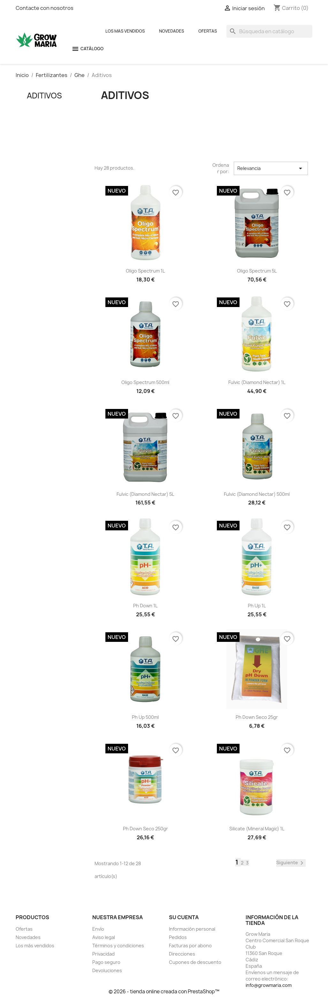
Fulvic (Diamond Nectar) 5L (145, 494)
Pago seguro (106, 962)
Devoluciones (107, 970)
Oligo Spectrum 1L (145, 271)
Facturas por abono (190, 945)
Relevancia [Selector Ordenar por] (270, 168)
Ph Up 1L (257, 606)
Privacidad (103, 954)
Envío (98, 929)
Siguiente (291, 863)
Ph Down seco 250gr (145, 829)
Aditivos (44, 95)
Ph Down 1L (145, 606)
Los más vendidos (35, 945)
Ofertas (207, 31)
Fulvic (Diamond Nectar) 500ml (257, 494)
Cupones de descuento (195, 962)
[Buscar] (269, 31)
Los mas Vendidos (125, 31)
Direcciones (182, 954)
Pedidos (178, 937)
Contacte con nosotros (44, 8)
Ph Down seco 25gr (257, 717)
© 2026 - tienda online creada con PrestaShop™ (164, 991)
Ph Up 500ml (145, 717)
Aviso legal (103, 937)
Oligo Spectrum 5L (257, 271)
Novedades (171, 31)
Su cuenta (184, 917)
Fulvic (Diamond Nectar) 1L (256, 382)
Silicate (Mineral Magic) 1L (256, 829)
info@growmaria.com (269, 985)
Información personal (192, 929)
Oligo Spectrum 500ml (145, 382)
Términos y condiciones (118, 945)
